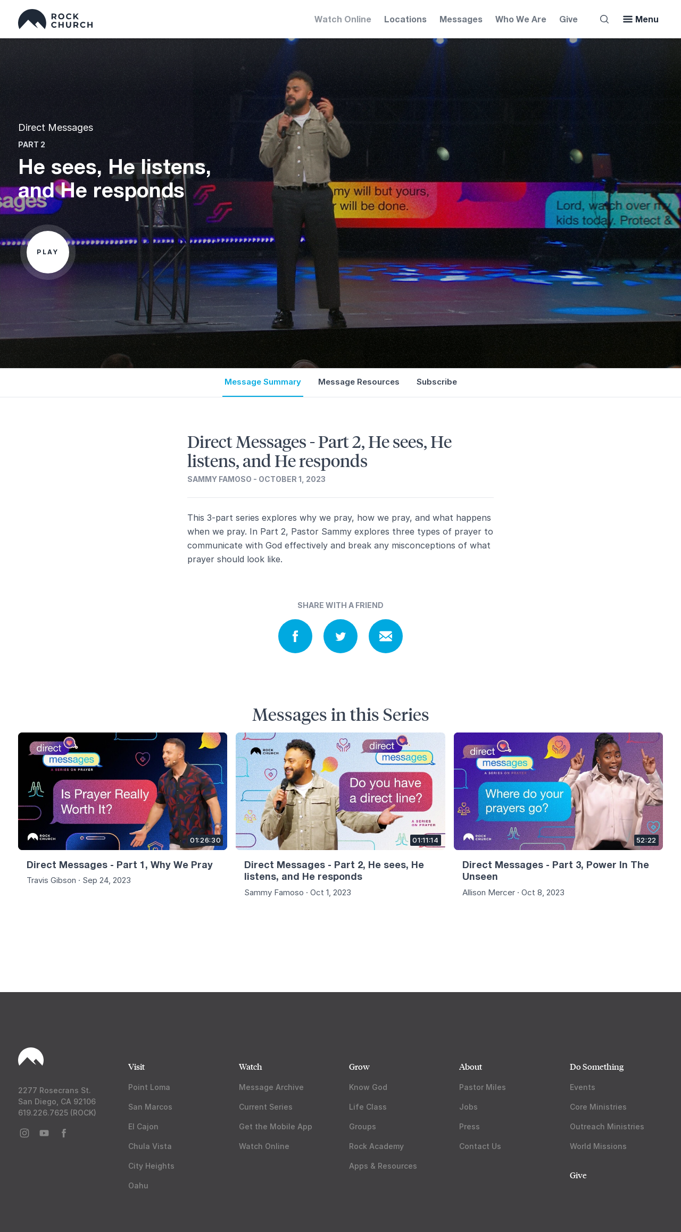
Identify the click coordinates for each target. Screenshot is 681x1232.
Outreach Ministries (607, 1126)
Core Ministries (598, 1106)
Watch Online (342, 19)
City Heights (151, 1165)
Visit (136, 1066)
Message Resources (359, 382)
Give (568, 19)
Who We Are (520, 19)
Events (582, 1087)
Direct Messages (55, 127)
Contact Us (480, 1146)
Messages (461, 19)
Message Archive (271, 1087)
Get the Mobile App (275, 1126)
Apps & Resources (383, 1165)
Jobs (468, 1106)
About (470, 1066)
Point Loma (149, 1087)
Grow (359, 1066)
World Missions (598, 1146)
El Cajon (143, 1126)
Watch (250, 1066)
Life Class (368, 1106)
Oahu (138, 1185)
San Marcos (150, 1106)
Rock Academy (376, 1146)
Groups (362, 1126)
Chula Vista (150, 1146)
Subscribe (437, 382)
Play (48, 252)
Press (469, 1126)
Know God (368, 1087)
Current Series (266, 1106)
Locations (405, 19)
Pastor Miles (482, 1087)
